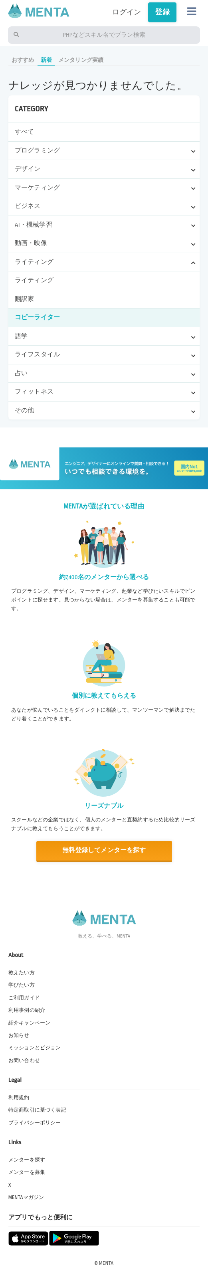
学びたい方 (21, 985)
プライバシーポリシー (34, 1123)
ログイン (126, 12)
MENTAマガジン (26, 1197)
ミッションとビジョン (34, 1048)
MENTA (106, 1263)
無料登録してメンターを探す (104, 850)
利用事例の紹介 (26, 1010)
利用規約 (19, 1097)
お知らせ (19, 1035)
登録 (162, 12)
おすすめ (23, 60)
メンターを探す (26, 1160)
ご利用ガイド (24, 998)
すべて (24, 131)
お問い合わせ (24, 1060)
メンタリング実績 (80, 60)
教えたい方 (21, 972)
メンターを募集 (26, 1172)
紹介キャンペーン (29, 1023)
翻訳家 (24, 299)
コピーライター (37, 317)
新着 (46, 60)
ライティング (34, 280)
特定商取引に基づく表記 (37, 1110)
